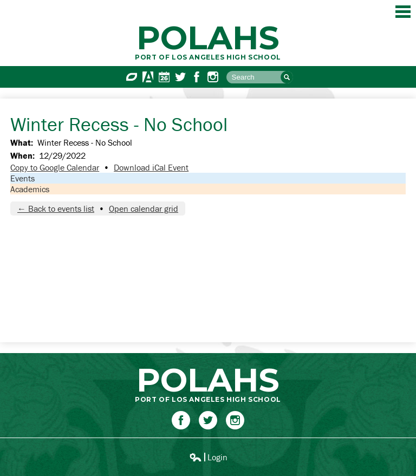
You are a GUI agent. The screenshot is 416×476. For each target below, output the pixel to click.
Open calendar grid (143, 208)
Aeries (147, 76)
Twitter (180, 76)
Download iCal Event (151, 167)
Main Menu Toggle (403, 11)
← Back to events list (55, 208)
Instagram (212, 76)
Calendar (164, 76)
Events (22, 178)
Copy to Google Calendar (54, 167)
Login (208, 457)
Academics (29, 189)
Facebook (196, 76)
